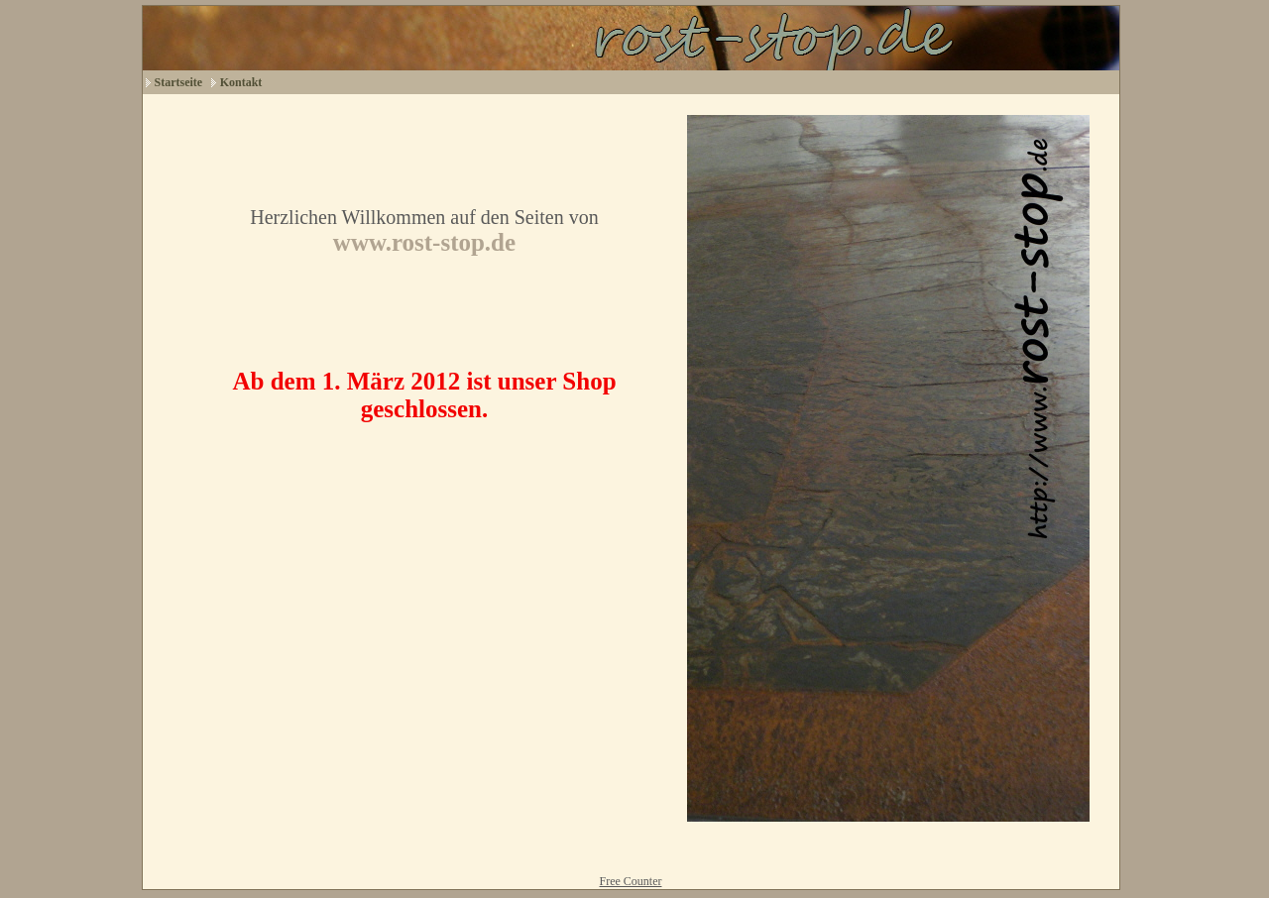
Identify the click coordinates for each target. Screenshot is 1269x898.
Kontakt (241, 82)
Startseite (179, 82)
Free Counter (631, 881)
